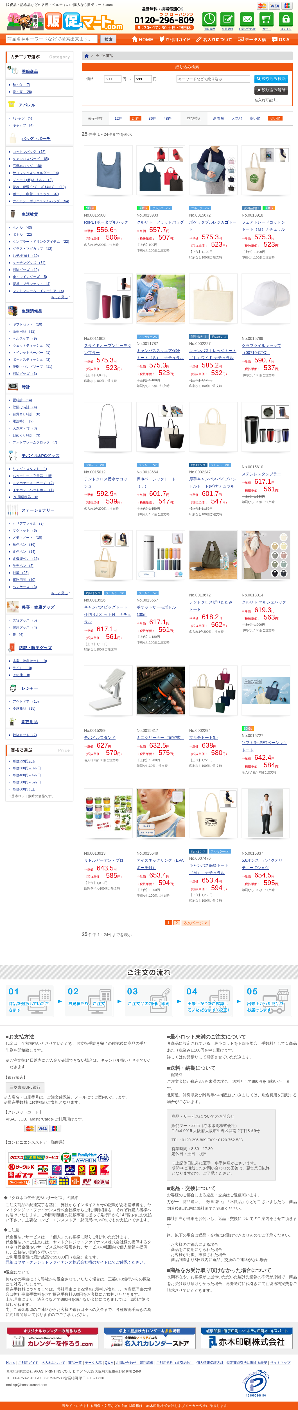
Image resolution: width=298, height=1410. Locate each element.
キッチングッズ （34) (29, 263)
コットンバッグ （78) (29, 152)
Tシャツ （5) (22, 118)
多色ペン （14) (24, 552)
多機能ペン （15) (26, 559)
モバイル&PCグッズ (41, 455)
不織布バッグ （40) (27, 166)
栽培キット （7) (25, 735)
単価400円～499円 (27, 775)
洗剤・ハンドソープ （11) (32, 367)
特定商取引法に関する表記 (247, 1363)
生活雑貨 (30, 214)
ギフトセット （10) (27, 324)
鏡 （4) (18, 634)
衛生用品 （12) (24, 331)
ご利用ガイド (28, 1363)
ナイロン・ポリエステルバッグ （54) (41, 201)
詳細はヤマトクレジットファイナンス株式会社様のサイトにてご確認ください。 (76, 1262)
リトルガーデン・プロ (103, 860)
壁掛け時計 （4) (25, 407)
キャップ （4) (23, 125)
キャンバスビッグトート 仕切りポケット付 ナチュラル (107, 614)
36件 (153, 118)
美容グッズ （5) (25, 620)
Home (10, 1363)
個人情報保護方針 (210, 1363)
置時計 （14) (22, 400)
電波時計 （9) (23, 421)
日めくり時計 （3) (26, 435)
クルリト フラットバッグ (160, 222)
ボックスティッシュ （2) (31, 360)
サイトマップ (280, 1363)
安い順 (275, 118)
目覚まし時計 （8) (26, 414)
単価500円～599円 (27, 782)
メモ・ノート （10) (27, 538)
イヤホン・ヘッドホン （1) (33, 490)
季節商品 (30, 71)
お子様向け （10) (26, 256)
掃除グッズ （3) (25, 374)
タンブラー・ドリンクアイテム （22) (41, 242)
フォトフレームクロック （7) (35, 442)
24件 (135, 118)
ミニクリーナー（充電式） (160, 737)
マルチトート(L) (203, 737)
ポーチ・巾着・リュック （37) (36, 194)
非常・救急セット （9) (30, 661)
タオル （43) (22, 228)
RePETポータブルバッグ (106, 222)
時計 (26, 387)
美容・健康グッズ (38, 607)
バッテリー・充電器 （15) (32, 476)
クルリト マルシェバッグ (264, 602)
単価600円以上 (24, 789)
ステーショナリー (38, 510)
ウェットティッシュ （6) (31, 346)
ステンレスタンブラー (261, 474)
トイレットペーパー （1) (31, 353)
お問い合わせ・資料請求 (134, 1363)
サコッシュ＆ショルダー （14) (36, 173)
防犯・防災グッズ (35, 647)
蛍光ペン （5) (23, 566)
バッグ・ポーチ (36, 138)
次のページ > (195, 923)
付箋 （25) (21, 573)
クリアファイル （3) (28, 523)
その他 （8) (21, 675)
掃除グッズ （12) (26, 270)
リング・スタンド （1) (30, 469)
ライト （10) (22, 668)
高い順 (255, 118)
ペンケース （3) (25, 587)
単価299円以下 (24, 761)
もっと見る (59, 297)
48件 (167, 118)
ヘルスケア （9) (25, 338)
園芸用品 (29, 722)
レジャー (30, 688)
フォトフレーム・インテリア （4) (38, 291)
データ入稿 (93, 1363)
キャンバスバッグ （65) (31, 159)
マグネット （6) (25, 531)
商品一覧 (75, 1363)
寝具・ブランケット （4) (31, 284)
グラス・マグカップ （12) (32, 249)
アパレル (27, 105)
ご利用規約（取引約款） (174, 1363)
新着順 (218, 118)
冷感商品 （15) (24, 708)
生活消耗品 (32, 311)
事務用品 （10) (24, 580)
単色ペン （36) (24, 545)
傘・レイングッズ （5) (30, 277)
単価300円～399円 (27, 768)
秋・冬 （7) (21, 85)
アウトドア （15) (26, 701)
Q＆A (109, 1363)
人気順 (236, 118)
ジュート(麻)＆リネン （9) (33, 180)
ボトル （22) (22, 235)
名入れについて (53, 1363)
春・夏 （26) (22, 92)
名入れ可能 (263, 100)
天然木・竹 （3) (25, 428)
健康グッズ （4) (25, 627)
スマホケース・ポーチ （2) (33, 483)
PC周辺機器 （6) (25, 497)
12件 (119, 118)
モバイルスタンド (100, 737)
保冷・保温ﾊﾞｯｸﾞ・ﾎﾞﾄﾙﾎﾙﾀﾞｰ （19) (39, 187)
